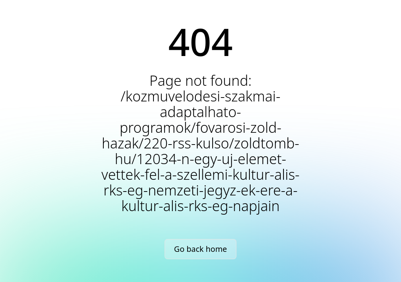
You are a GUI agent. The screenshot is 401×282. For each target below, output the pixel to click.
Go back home (200, 249)
